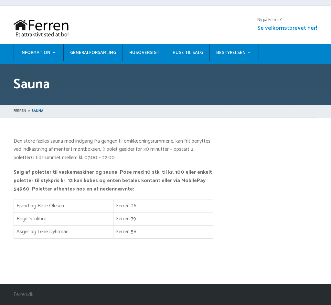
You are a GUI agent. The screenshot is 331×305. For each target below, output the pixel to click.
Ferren (20, 111)
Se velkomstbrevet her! (287, 28)
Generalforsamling (93, 53)
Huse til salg (188, 53)
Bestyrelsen (231, 53)
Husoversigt (144, 53)
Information (35, 53)
